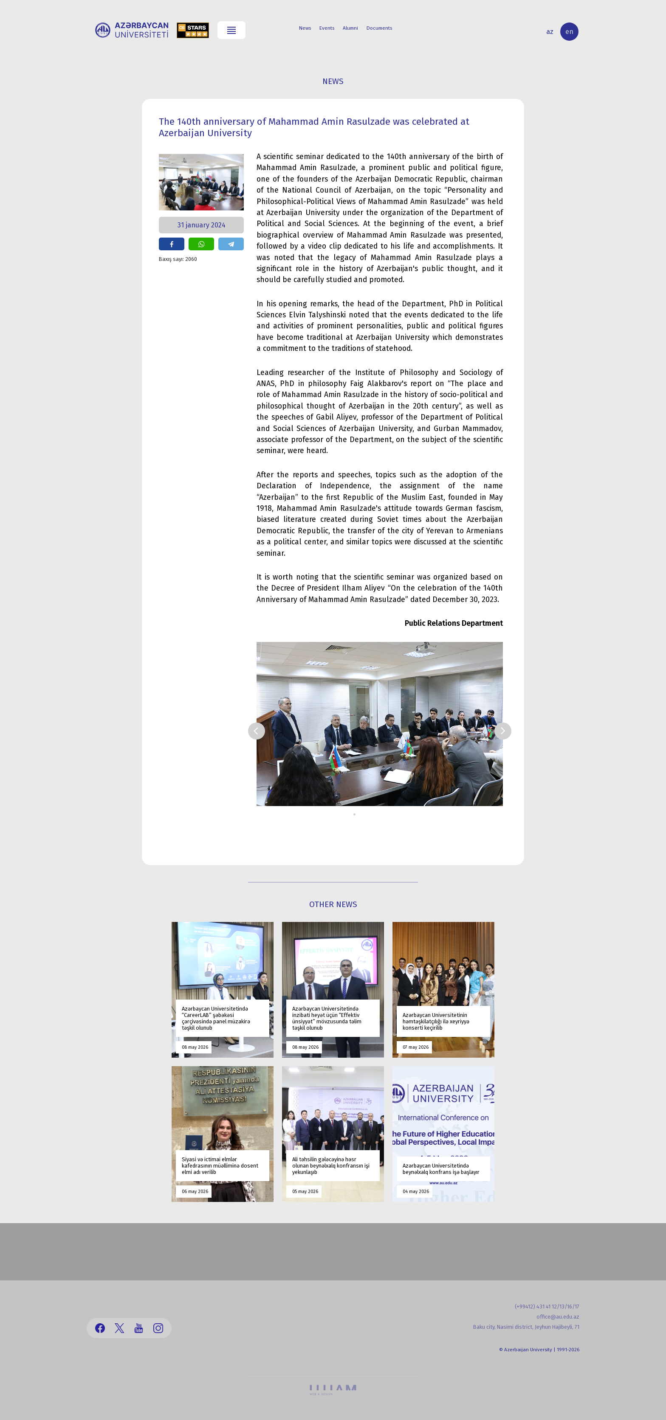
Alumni (350, 28)
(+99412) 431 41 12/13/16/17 (547, 1306)
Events (326, 28)
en (569, 32)
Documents (379, 28)
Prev (256, 731)
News (305, 28)
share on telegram (231, 244)
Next (502, 731)
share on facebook (171, 244)
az (549, 32)
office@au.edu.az (557, 1317)
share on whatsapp (201, 244)
